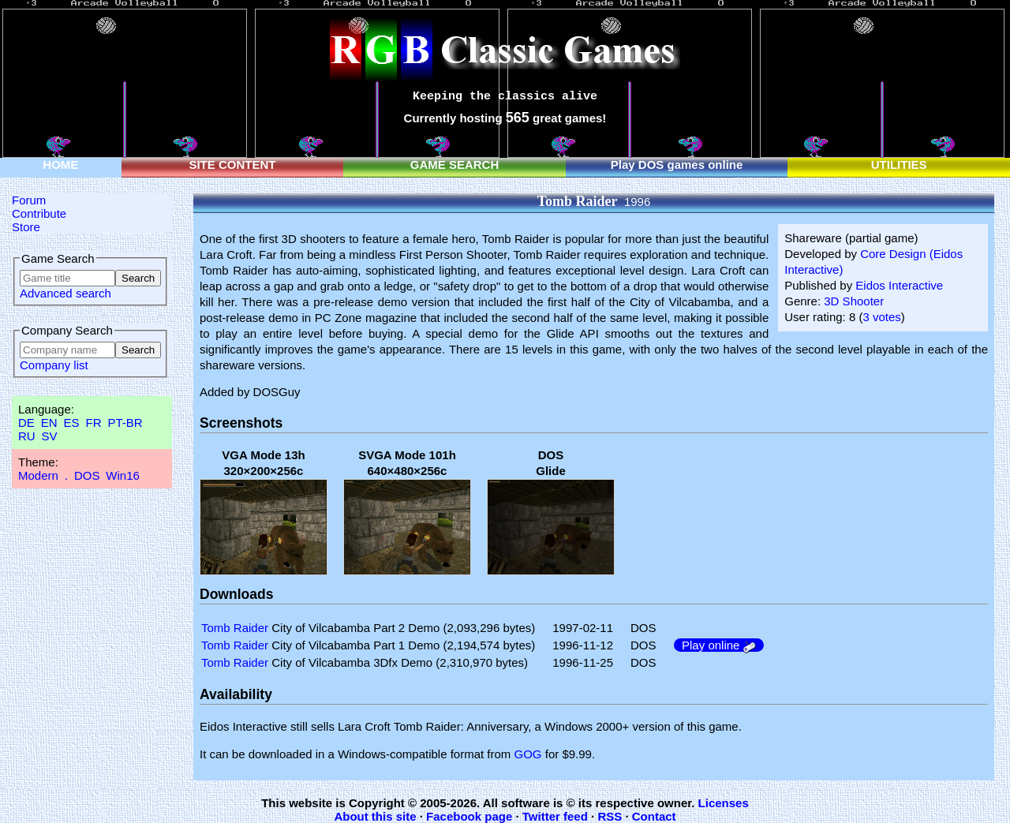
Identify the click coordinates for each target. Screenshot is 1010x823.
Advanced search (65, 293)
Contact (654, 816)
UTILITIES (899, 164)
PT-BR (124, 422)
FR (93, 422)
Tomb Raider (234, 627)
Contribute (39, 213)
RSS (609, 816)
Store (26, 227)
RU (27, 436)
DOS (87, 475)
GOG (528, 754)
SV (50, 436)
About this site (375, 816)
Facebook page (469, 816)
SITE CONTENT (232, 164)
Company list (54, 365)
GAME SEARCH (454, 164)
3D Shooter (854, 301)
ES (72, 422)
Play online (719, 645)
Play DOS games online (677, 164)
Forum (29, 200)
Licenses (723, 803)
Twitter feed (555, 816)
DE (26, 422)
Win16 (123, 475)
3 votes (881, 317)
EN (49, 422)
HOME (60, 164)
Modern (38, 475)
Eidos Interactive (899, 285)
